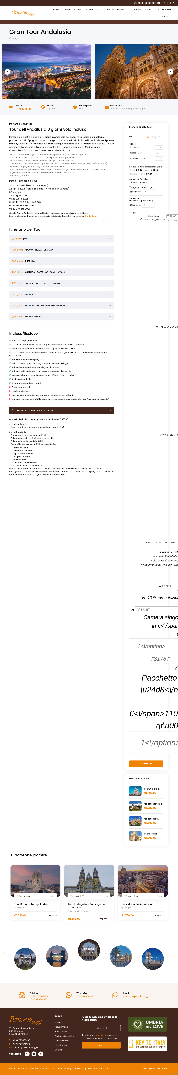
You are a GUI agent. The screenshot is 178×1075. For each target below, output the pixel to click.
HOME (56, 9)
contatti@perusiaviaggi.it (135, 996)
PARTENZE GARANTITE (118, 9)
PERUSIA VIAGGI (73, 9)
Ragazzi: (147, 170)
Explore (52, 915)
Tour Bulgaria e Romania (151, 788)
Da (16, 109)
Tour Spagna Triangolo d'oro (31, 904)
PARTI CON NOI (93, 9)
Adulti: (132, 170)
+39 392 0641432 (37, 999)
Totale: (132, 212)
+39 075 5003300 (37, 996)
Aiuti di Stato (49, 1068)
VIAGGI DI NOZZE (142, 9)
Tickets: (133, 143)
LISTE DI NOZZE (163, 9)
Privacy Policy (64, 1068)
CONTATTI (166, 16)
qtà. (140, 191)
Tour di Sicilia (150, 833)
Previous (11, 72)
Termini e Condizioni (98, 1068)
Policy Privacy (100, 1035)
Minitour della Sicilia (151, 818)
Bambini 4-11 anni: (137, 174)
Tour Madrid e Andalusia (137, 904)
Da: (130, 136)
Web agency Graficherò (155, 1068)
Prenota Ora (146, 763)
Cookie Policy (79, 1068)
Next (167, 72)
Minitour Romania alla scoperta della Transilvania (153, 803)
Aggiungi (134, 179)
